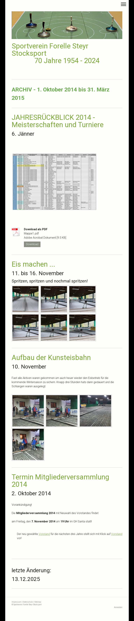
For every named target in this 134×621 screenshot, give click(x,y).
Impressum (16, 602)
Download (32, 244)
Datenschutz (28, 602)
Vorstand (44, 534)
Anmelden (118, 607)
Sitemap (38, 602)
